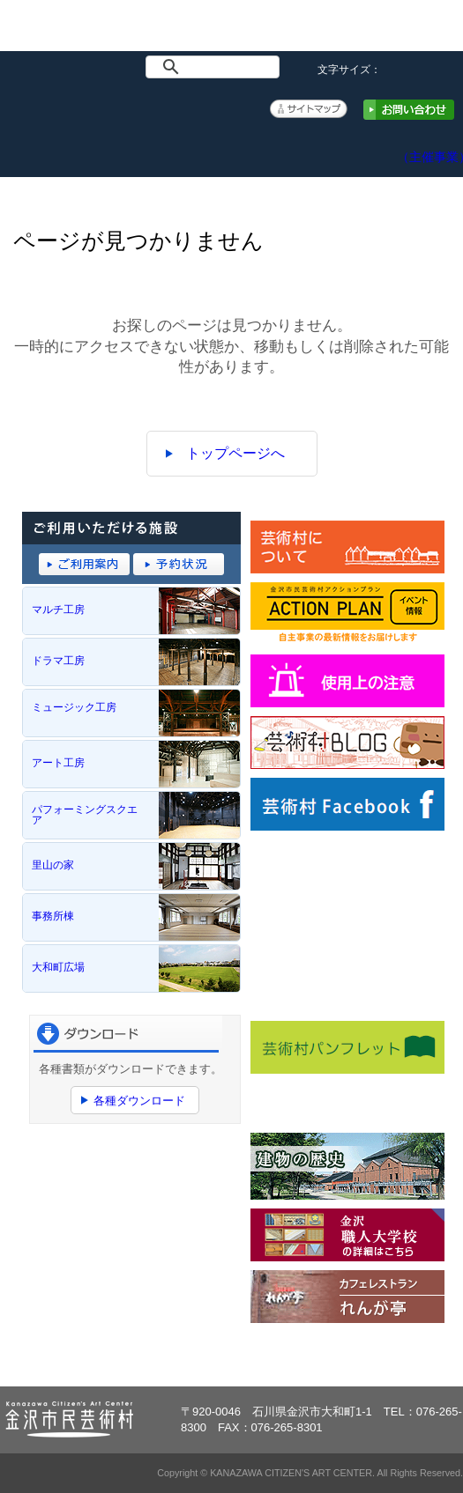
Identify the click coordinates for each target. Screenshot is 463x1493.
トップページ (33, 145)
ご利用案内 (231, 145)
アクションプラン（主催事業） (430, 148)
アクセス (364, 145)
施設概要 (165, 145)
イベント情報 (99, 145)
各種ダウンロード (139, 1100)
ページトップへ (400, 1356)
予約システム (298, 145)
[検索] (216, 67)
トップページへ (235, 453)
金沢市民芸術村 (64, 32)
